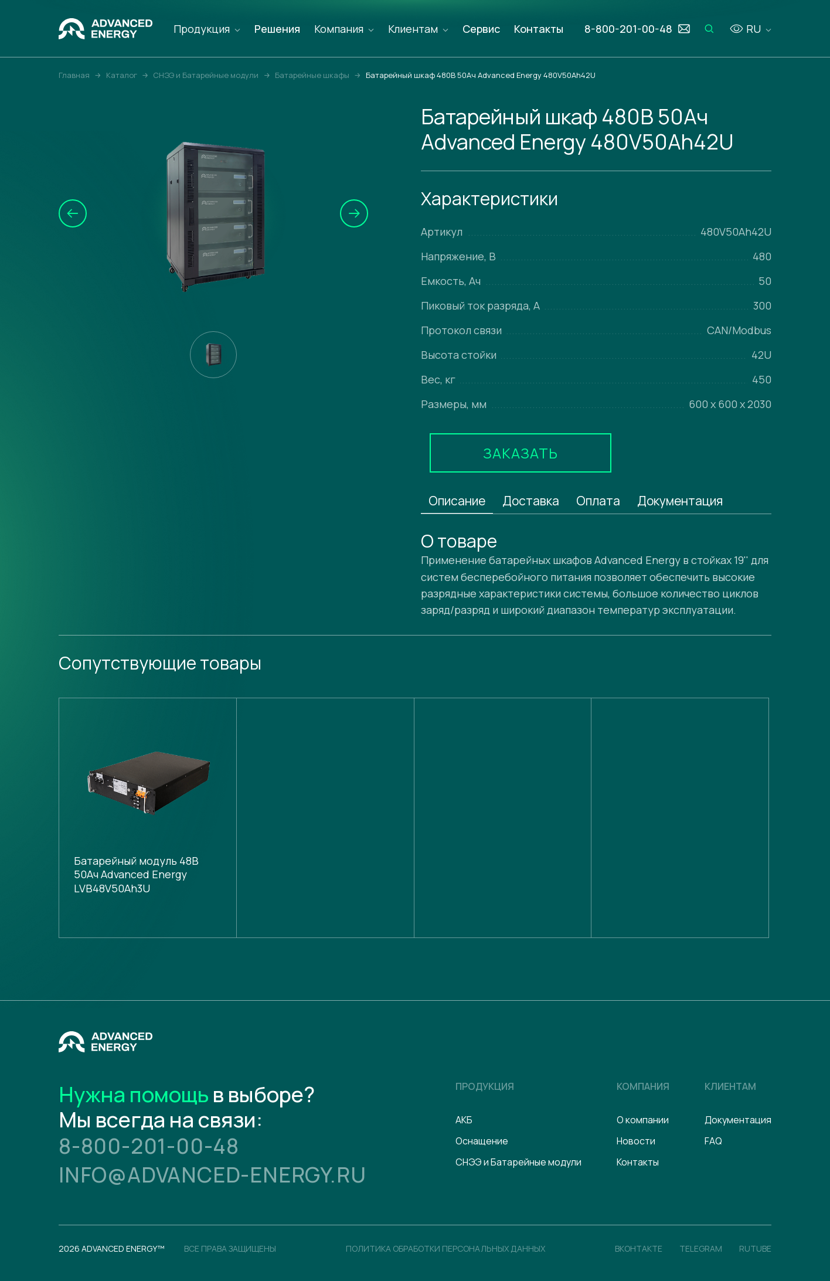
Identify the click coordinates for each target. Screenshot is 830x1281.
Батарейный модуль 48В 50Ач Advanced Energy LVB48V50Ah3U (136, 874)
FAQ (713, 1140)
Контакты (538, 29)
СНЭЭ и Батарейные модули (518, 1162)
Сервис (481, 29)
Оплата (598, 500)
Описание (456, 500)
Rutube (755, 1248)
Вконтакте (638, 1248)
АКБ (463, 1119)
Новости (636, 1140)
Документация (680, 500)
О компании (643, 1119)
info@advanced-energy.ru (212, 1174)
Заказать (520, 453)
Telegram (700, 1248)
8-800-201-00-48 (149, 1146)
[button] (73, 213)
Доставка (530, 500)
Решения (277, 29)
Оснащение (481, 1140)
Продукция (202, 28)
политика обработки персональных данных (445, 1248)
